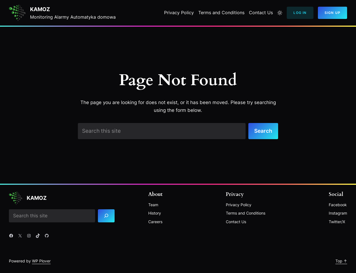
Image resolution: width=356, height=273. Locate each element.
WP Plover (41, 261)
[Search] (106, 215)
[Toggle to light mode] (280, 13)
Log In (299, 13)
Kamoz (40, 9)
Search (263, 131)
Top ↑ (341, 261)
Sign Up (332, 13)
